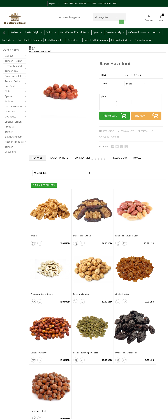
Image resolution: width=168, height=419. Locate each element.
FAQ (3, 387)
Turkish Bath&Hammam (96, 39)
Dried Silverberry (107, 277)
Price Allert (147, 130)
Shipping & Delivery (11, 392)
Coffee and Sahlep (137, 31)
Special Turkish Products (30, 39)
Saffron (49, 31)
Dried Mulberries (38, 277)
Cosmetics (72, 39)
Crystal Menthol (53, 39)
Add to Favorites (111, 135)
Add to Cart (114, 114)
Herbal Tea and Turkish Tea (73, 31)
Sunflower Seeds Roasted (145, 226)
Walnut (34, 226)
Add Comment (127, 130)
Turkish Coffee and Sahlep (13, 83)
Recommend (108, 130)
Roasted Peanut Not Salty (110, 226)
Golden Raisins (72, 277)
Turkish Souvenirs (143, 39)
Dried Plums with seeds (41, 327)
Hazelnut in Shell (72, 327)
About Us (34, 391)
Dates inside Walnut (74, 226)
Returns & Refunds (10, 397)
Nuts (155, 31)
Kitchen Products (119, 39)
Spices (96, 31)
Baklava (14, 31)
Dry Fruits (6, 39)
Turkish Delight (32, 31)
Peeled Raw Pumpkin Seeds (146, 277)
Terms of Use (36, 400)
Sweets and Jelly (113, 31)
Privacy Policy (36, 396)
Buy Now (146, 114)
